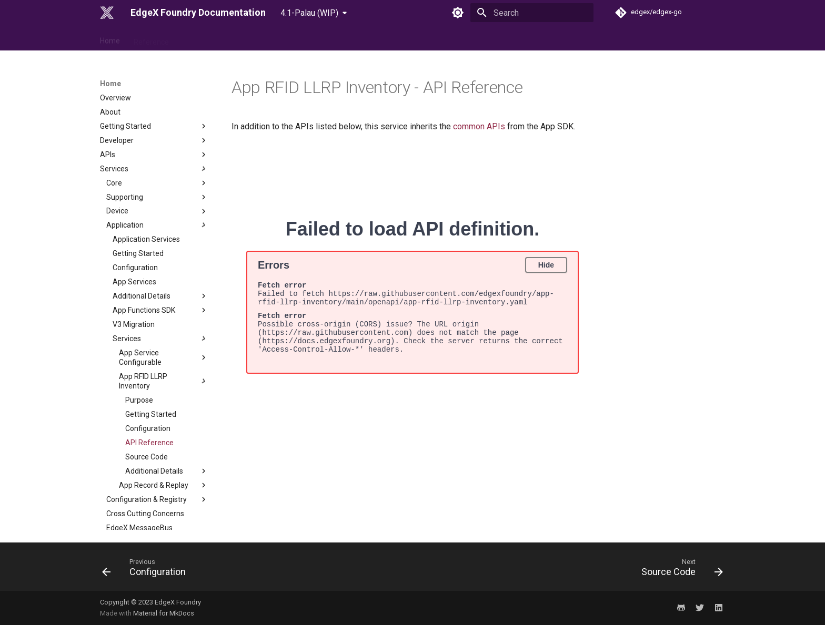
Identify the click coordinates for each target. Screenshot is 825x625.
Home (110, 38)
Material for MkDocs (163, 613)
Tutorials (154, 511)
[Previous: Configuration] (147, 570)
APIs (154, 81)
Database (157, 469)
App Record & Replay (163, 412)
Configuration (135, 194)
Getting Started (138, 180)
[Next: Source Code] (679, 570)
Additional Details (160, 223)
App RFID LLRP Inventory (163, 308)
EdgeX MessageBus (139, 454)
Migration (154, 496)
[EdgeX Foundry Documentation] (107, 12)
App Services (134, 208)
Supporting (157, 124)
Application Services (146, 166)
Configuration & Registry (157, 426)
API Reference (149, 369)
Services (154, 95)
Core (157, 110)
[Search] (531, 12)
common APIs (479, 126)
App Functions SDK (160, 237)
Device (157, 138)
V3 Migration (134, 251)
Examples (154, 525)
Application (157, 152)
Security (154, 482)
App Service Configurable (163, 284)
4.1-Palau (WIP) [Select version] (309, 13)
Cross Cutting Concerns (145, 440)
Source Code (146, 384)
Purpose (139, 327)
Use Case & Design (213, 38)
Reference (151, 38)
